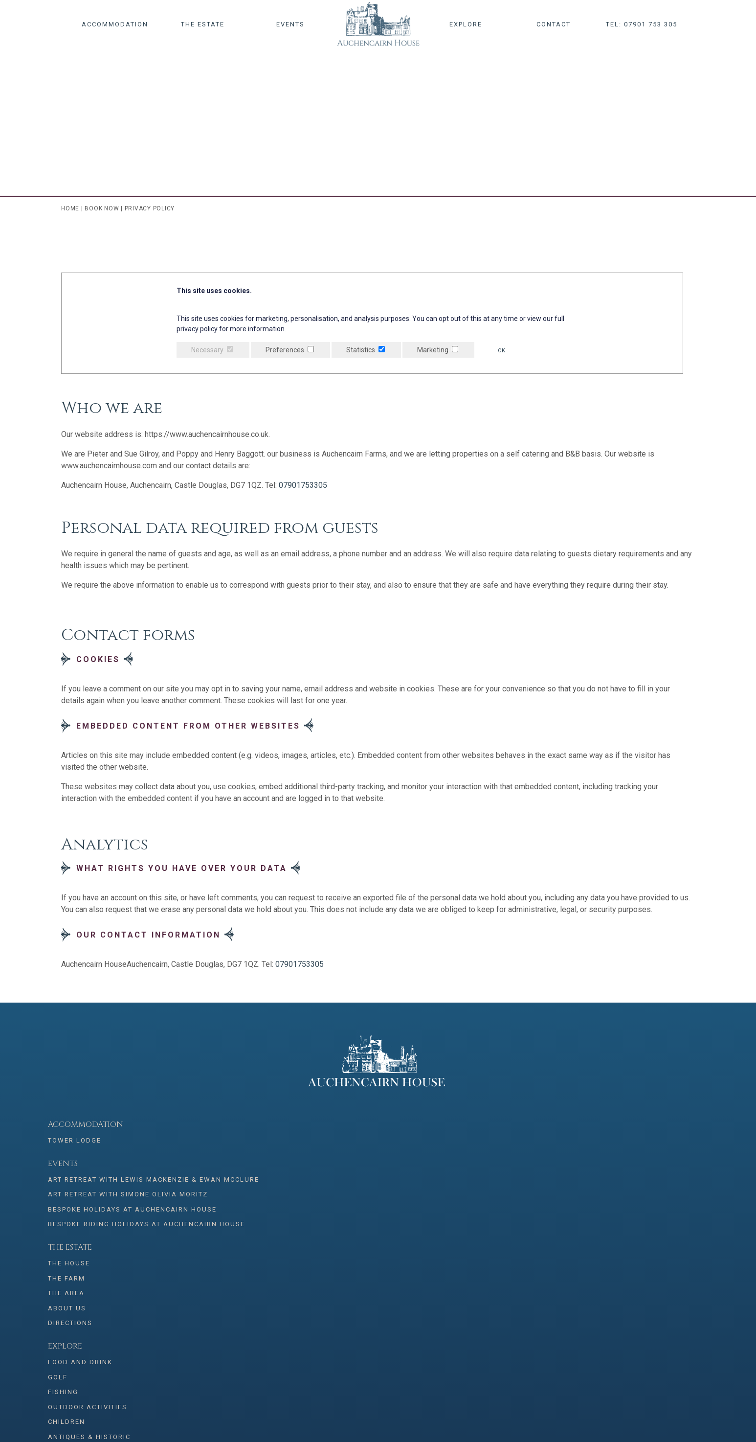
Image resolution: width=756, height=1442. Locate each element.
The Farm (330, 1157)
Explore (465, 24)
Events (290, 24)
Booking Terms (606, 1205)
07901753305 (303, 485)
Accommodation (115, 24)
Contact (553, 24)
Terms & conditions (616, 1173)
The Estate (202, 24)
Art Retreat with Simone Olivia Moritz (244, 1168)
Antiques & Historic (485, 1221)
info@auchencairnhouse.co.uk (433, 1269)
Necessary (207, 350)
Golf (454, 1157)
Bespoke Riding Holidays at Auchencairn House (236, 1216)
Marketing (432, 350)
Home (70, 208)
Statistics (360, 350)
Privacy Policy (606, 1189)
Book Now (102, 208)
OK (504, 350)
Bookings (596, 1124)
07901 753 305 (261, 1269)
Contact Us (599, 1157)
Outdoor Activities (483, 1189)
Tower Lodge (74, 1141)
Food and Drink (476, 1141)
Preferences (285, 350)
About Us (331, 1189)
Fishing (459, 1173)
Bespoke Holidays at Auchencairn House (222, 1192)
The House (333, 1141)
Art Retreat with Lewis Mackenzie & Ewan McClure (236, 1144)
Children (462, 1205)
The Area (330, 1173)
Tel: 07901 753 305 (641, 24)
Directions (334, 1205)
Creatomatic (678, 1417)
